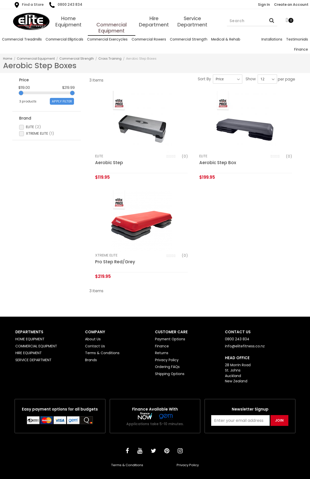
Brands (91, 359)
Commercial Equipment (36, 58)
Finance (162, 346)
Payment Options (170, 339)
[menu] (155, 44)
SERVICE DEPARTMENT (33, 359)
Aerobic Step (109, 163)
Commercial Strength (76, 58)
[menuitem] (22, 39)
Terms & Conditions (102, 352)
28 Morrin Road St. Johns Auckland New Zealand (238, 373)
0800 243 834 (65, 5)
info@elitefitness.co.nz (245, 346)
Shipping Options (169, 373)
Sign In (264, 4)
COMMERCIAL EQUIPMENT (36, 346)
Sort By (204, 79)
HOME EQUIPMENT (30, 339)
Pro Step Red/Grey (115, 262)
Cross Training (110, 58)
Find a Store (29, 5)
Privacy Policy (167, 359)
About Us (93, 339)
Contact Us (95, 346)
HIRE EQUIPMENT (28, 352)
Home (7, 58)
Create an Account (291, 4)
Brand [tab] (25, 119)
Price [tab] (24, 80)
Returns (161, 352)
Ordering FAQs (167, 366)
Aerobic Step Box (217, 163)
